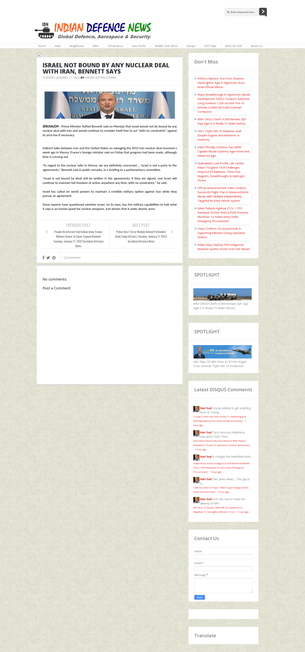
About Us (256, 46)
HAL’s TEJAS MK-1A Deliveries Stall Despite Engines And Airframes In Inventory (219, 135)
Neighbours (76, 46)
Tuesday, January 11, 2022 (61, 77)
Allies (96, 46)
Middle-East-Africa (166, 46)
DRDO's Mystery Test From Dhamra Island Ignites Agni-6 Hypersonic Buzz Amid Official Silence (221, 83)
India (57, 46)
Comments (72, 257)
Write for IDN (233, 46)
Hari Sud (206, 408)
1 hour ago (201, 449)
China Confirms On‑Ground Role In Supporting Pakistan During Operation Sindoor (221, 233)
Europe (191, 46)
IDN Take (210, 46)
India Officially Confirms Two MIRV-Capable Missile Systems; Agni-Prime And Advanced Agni (223, 151)
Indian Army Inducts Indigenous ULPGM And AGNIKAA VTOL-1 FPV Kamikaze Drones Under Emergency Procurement (221, 467)
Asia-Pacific (139, 46)
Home (42, 46)
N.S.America (115, 46)
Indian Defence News (100, 77)
